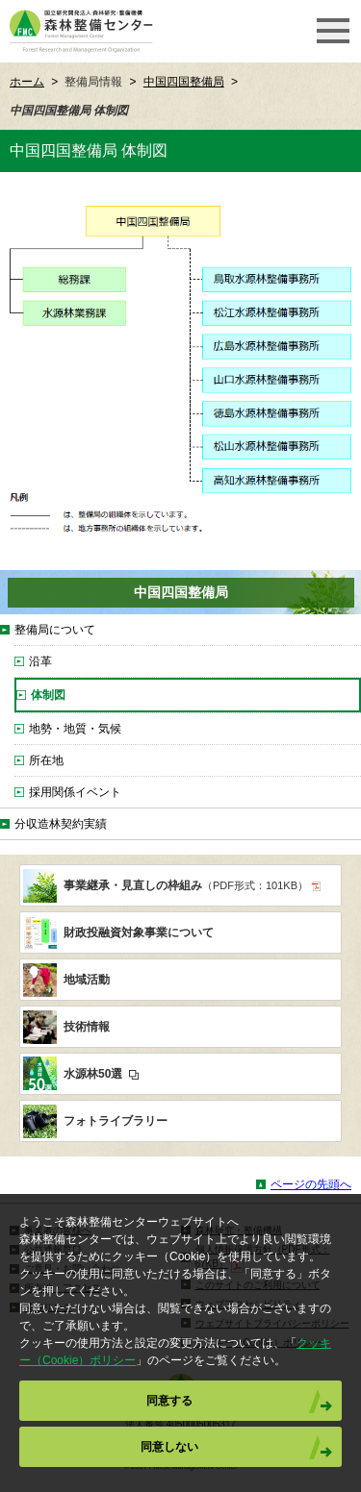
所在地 (46, 760)
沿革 (40, 661)
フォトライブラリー (116, 1121)
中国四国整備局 (183, 81)
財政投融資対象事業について (139, 932)
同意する (169, 1400)
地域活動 (87, 979)
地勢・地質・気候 (75, 728)
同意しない (169, 1447)
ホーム (27, 81)
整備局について (54, 629)
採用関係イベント (75, 792)
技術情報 (87, 1026)
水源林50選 (101, 1074)
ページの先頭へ (311, 1184)
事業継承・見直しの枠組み (192, 885)
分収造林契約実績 (60, 824)
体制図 (48, 695)
